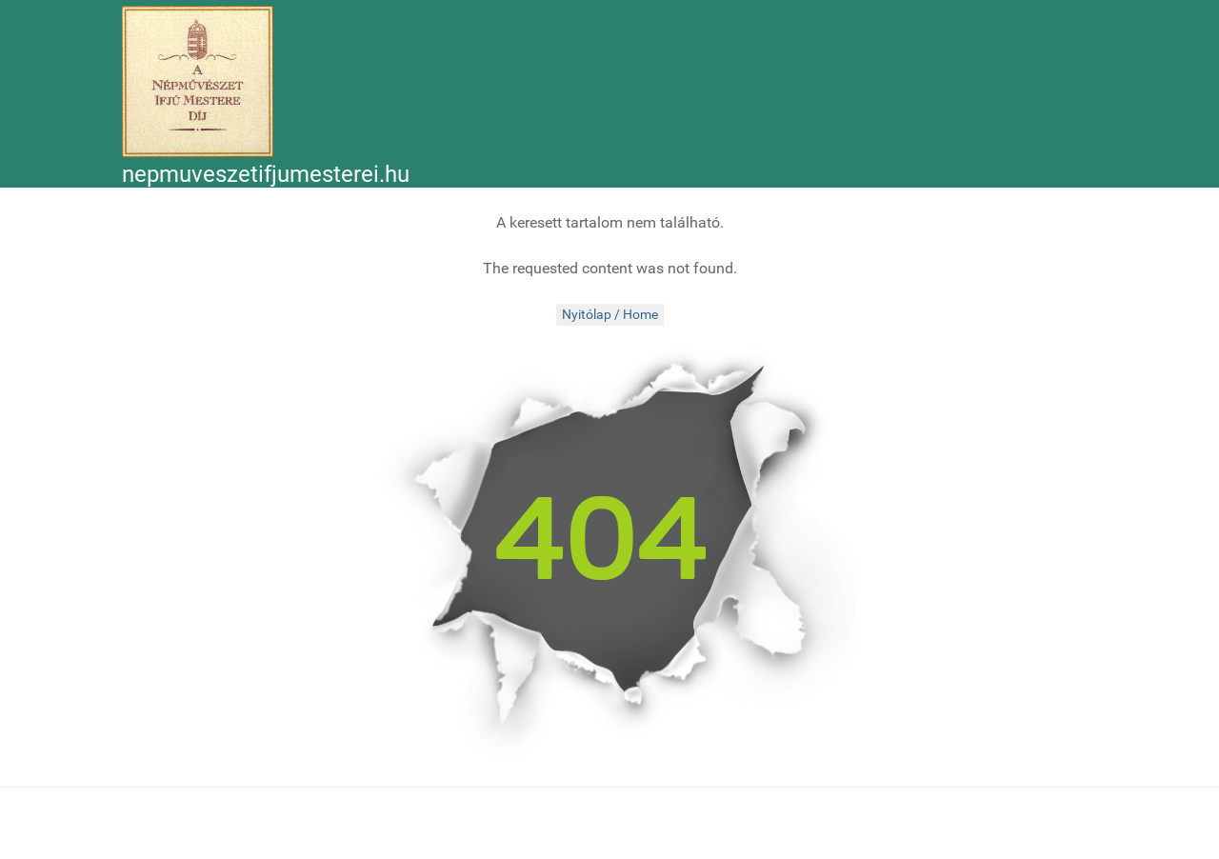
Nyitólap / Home (610, 315)
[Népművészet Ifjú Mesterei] (197, 81)
